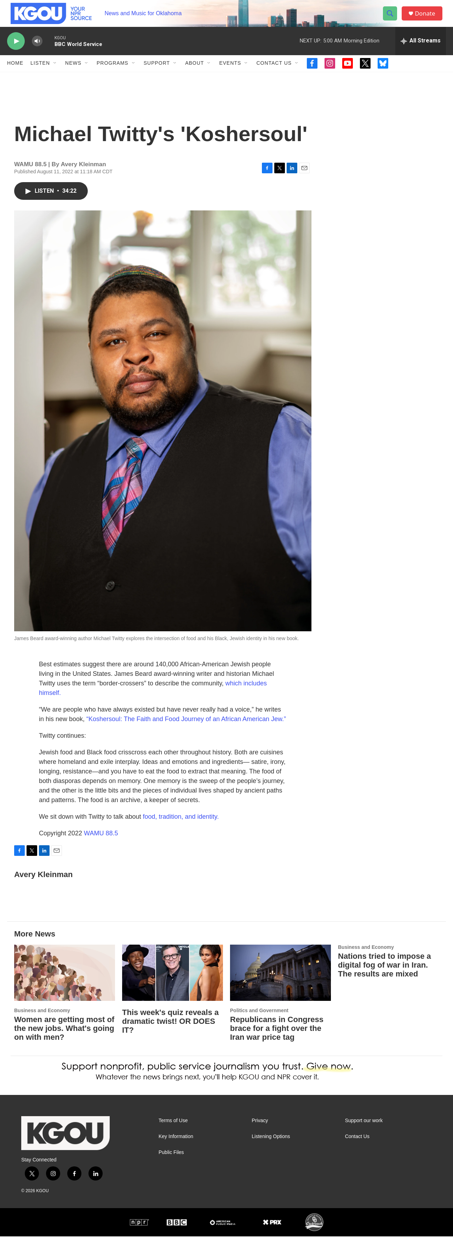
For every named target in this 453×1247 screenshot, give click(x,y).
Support (157, 73)
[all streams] (420, 51)
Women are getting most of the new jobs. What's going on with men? (64, 1039)
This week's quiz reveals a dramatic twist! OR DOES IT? (170, 1032)
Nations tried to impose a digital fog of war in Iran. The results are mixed (384, 975)
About (194, 73)
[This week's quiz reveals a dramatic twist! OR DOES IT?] (172, 983)
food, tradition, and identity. (181, 827)
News (73, 73)
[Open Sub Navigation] (55, 73)
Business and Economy (42, 1021)
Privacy (260, 1130)
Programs (112, 73)
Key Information (176, 1146)
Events (230, 73)
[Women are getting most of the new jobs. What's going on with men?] (64, 983)
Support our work (364, 1130)
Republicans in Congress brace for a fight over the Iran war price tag (276, 1039)
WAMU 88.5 (101, 843)
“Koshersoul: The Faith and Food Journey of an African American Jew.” (186, 729)
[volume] (37, 51)
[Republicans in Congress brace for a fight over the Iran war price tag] (280, 983)
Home (15, 73)
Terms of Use (173, 1130)
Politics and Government (259, 1021)
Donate (428, 18)
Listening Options (271, 1146)
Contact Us (274, 73)
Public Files (171, 1162)
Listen (40, 73)
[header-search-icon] (392, 19)
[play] (16, 51)
